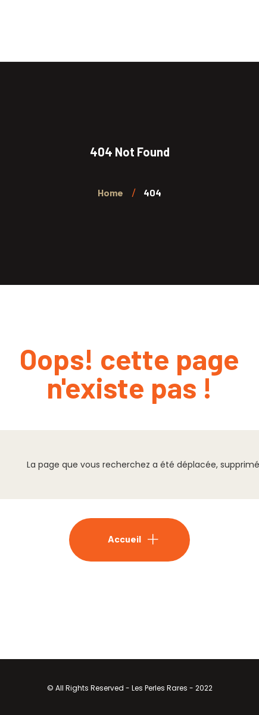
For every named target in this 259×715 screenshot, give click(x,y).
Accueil (124, 538)
